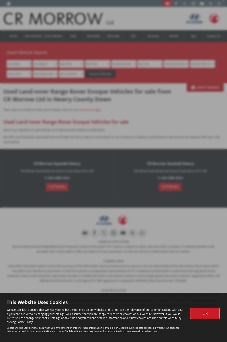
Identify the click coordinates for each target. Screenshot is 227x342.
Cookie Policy (24, 321)
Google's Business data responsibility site (141, 328)
